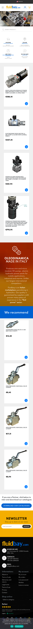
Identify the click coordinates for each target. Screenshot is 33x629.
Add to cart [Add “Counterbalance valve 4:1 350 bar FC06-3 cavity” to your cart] (26, 357)
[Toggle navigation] (2, 7)
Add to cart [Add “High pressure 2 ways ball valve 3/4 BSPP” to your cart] (26, 443)
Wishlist (21, 582)
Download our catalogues (16, 505)
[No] (31, 623)
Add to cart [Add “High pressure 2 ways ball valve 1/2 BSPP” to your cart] (26, 486)
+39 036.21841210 (13, 560)
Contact (4, 592)
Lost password (23, 580)
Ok (12, 626)
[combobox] (16, 599)
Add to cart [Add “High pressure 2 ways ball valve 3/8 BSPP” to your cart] (26, 400)
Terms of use (6, 587)
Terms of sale (6, 577)
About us (5, 574)
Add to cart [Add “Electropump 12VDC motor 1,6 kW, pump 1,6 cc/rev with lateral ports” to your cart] (26, 146)
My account (22, 574)
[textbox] (16, 599)
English (19, 1)
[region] (16, 18)
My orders (22, 577)
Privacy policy (19, 626)
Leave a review (24, 585)
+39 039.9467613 (12, 558)
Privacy (4, 590)
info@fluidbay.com (13, 566)
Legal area (5, 584)
